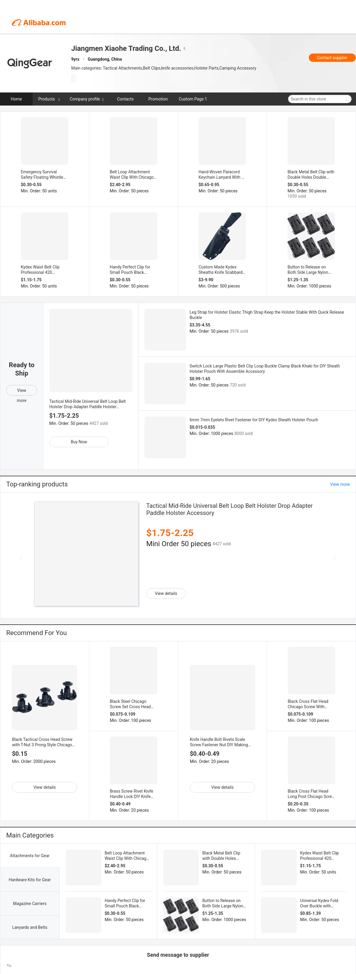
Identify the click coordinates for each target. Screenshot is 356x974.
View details (166, 593)
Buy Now (79, 441)
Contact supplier (332, 57)
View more (21, 392)
